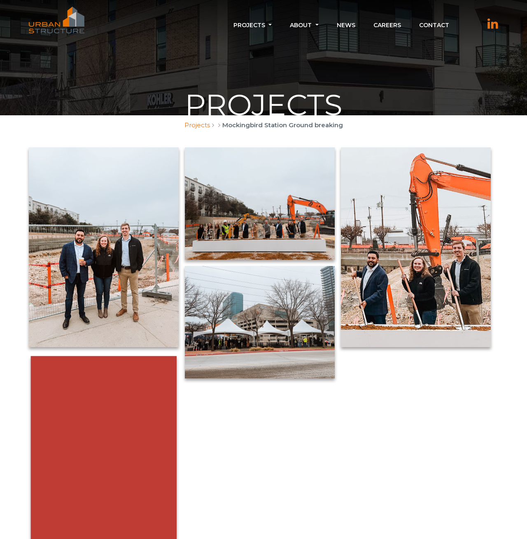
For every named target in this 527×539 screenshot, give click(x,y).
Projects (249, 25)
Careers (387, 25)
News (346, 25)
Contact (434, 25)
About (301, 25)
